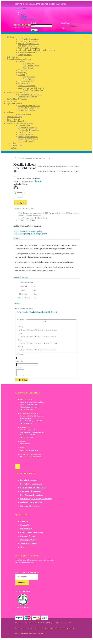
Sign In (24, 17)
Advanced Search (37, 28)
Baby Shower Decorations (31, 485)
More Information (21, 277)
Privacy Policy (26, 530)
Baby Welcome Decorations (31, 496)
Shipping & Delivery (28, 541)
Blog (23, 15)
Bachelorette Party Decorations (33, 489)
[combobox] (41, 25)
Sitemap (23, 548)
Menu (3, 33)
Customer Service (27, 537)
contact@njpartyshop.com (29, 451)
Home (16, 157)
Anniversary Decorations (30, 492)
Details (16, 238)
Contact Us (25, 526)
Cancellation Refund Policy (31, 533)
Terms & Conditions (28, 545)
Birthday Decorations (29, 481)
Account (4, 152)
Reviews (17, 303)
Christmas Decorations (29, 507)
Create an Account (28, 19)
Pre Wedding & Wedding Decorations (36, 500)
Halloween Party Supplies (31, 503)
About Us (24, 522)
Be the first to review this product (28, 178)
